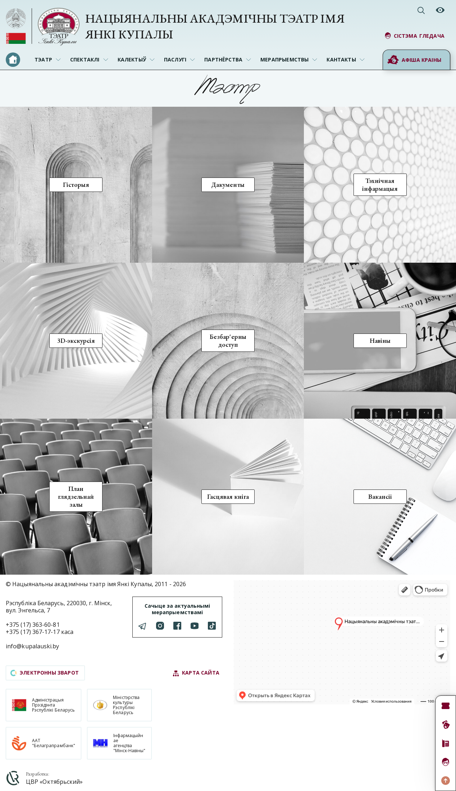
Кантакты (341, 59)
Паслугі (175, 59)
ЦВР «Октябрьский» (54, 782)
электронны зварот (44, 672)
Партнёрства (223, 59)
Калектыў (132, 59)
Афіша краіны (414, 60)
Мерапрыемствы (284, 59)
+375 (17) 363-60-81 (33, 625)
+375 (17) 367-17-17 (33, 632)
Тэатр (43, 59)
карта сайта (196, 673)
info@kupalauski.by (32, 646)
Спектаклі (85, 59)
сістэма (414, 35)
